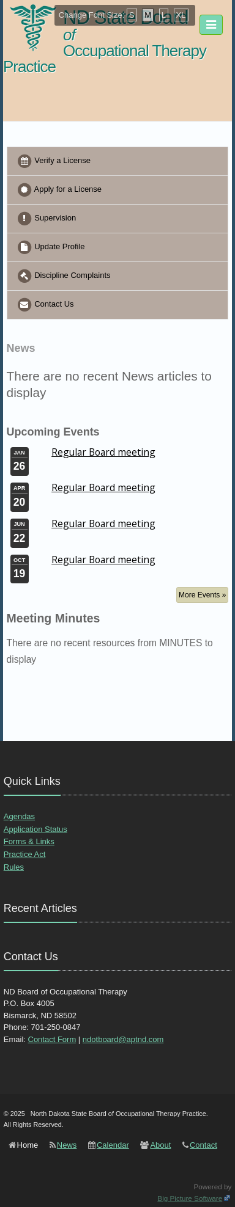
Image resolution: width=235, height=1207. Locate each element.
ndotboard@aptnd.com (123, 1039)
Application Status (35, 829)
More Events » (202, 595)
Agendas (19, 816)
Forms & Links (29, 841)
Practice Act (25, 854)
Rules (14, 867)
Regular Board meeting (103, 452)
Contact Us (45, 305)
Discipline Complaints (64, 276)
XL (181, 15)
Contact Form (52, 1039)
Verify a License (54, 161)
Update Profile (51, 247)
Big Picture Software (189, 1198)
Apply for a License (59, 190)
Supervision (46, 219)
